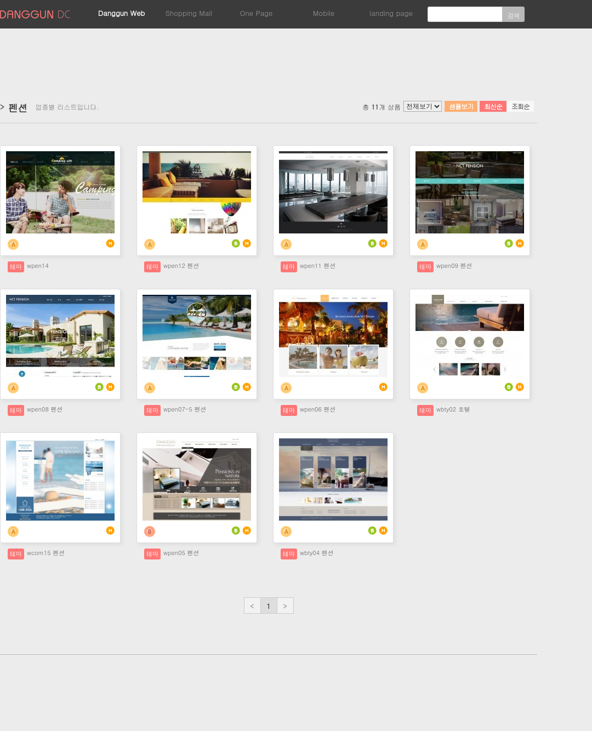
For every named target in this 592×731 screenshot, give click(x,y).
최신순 (493, 106)
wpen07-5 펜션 (184, 409)
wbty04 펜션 (317, 553)
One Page (256, 13)
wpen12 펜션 (181, 265)
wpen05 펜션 (181, 553)
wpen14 (38, 265)
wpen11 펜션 (317, 265)
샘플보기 (461, 106)
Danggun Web (121, 13)
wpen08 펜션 (44, 409)
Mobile (323, 13)
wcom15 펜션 (46, 553)
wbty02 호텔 (453, 409)
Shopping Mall (189, 13)
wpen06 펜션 (317, 409)
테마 (16, 266)
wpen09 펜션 (454, 265)
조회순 (520, 106)
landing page (391, 13)
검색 (514, 15)
